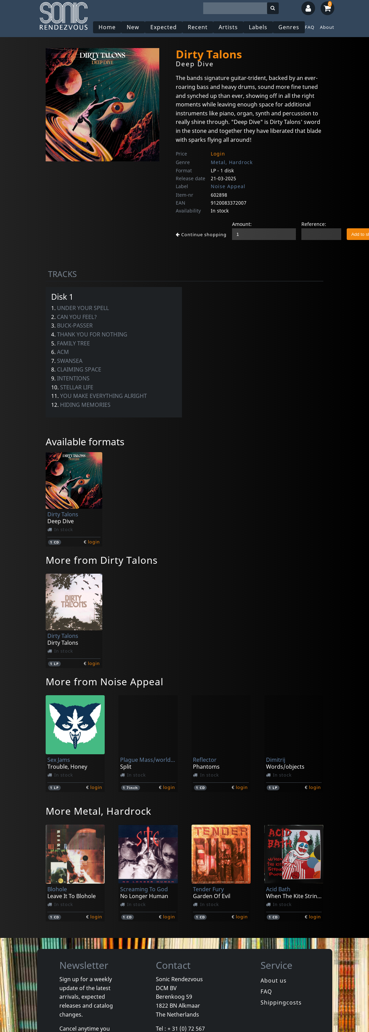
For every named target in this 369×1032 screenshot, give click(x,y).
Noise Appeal (228, 186)
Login (218, 153)
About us (274, 980)
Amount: (242, 224)
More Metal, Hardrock (98, 810)
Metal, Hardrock (232, 162)
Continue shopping (201, 234)
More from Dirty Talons (102, 559)
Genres (288, 27)
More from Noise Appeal (104, 681)
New (133, 27)
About (327, 27)
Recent (198, 27)
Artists (228, 27)
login (94, 542)
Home (107, 27)
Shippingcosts (281, 1002)
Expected (163, 27)
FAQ (309, 27)
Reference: (313, 224)
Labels (258, 27)
